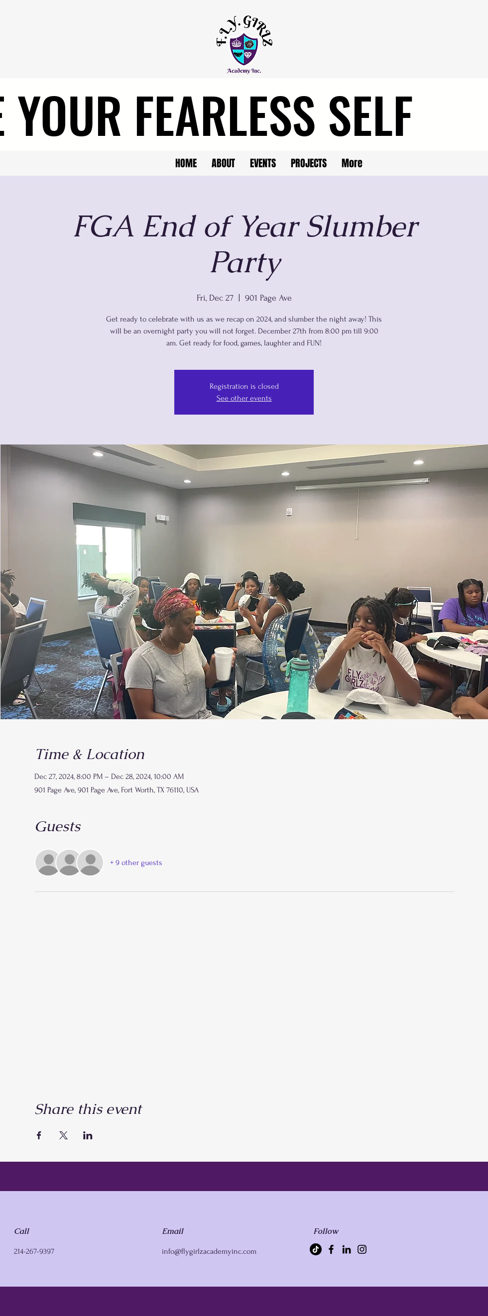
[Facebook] (331, 1249)
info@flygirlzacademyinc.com (209, 1251)
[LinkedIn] (347, 1249)
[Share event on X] (63, 1135)
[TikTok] (316, 1249)
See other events (244, 398)
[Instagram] (362, 1249)
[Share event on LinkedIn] (88, 1135)
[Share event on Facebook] (39, 1135)
